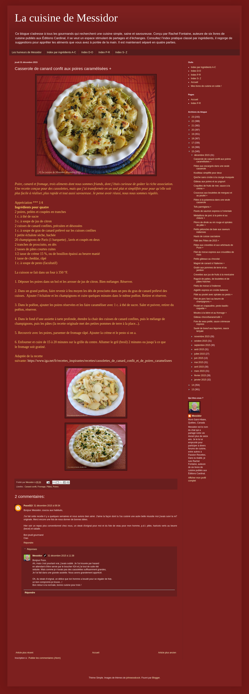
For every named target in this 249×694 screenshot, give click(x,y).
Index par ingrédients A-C (61, 52)
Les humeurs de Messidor (27, 52)
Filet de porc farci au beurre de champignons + (209, 300)
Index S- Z (121, 52)
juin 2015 (199, 358)
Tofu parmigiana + (202, 207)
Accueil (95, 652)
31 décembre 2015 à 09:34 (47, 505)
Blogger (156, 677)
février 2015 (200, 375)
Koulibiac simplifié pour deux (208, 173)
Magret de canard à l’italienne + (209, 263)
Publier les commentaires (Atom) (45, 658)
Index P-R (104, 52)
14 (193, 385)
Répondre (28, 542)
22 (193, 121)
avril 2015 (199, 366)
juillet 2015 (199, 354)
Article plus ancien (167, 652)
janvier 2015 (200, 379)
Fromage (42, 487)
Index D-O (87, 52)
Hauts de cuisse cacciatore (207, 236)
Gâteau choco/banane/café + (208, 317)
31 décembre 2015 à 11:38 (61, 555)
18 (193, 138)
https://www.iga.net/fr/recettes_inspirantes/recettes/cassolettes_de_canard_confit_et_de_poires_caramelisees (100, 361)
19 (193, 134)
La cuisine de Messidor (66, 18)
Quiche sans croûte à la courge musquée (214, 177)
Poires (56, 487)
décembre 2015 (202, 155)
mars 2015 (199, 371)
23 (193, 117)
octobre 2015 (201, 341)
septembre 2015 (202, 345)
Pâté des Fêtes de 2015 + (206, 240)
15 (193, 151)
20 (193, 130)
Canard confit (31, 487)
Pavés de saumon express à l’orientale (213, 211)
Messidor (37, 555)
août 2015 (199, 349)
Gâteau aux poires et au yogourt (209, 181)
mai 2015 (199, 362)
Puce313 (28, 505)
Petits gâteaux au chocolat (207, 259)
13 (193, 389)
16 (193, 147)
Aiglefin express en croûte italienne (211, 290)
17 (193, 142)
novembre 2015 (202, 336)
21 (193, 125)
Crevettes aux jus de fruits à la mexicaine (214, 274)
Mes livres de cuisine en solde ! (206, 86)
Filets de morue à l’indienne (207, 286)
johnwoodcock (133, 677)
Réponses (32, 549)
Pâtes (49, 487)
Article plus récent (24, 652)
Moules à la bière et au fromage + (210, 313)
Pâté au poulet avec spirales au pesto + (213, 294)
